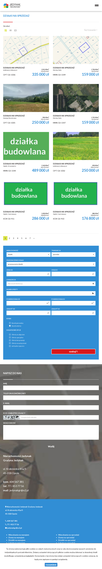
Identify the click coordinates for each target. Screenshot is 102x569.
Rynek (9, 318)
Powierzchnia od (13, 299)
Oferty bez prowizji (17, 340)
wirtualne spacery (16, 346)
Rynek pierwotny (16, 323)
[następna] (34, 238)
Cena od (10, 270)
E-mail (6, 403)
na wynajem (18, 535)
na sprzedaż (68, 535)
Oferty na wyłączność (17, 343)
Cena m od (11, 309)
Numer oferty (12, 289)
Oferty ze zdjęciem (17, 335)
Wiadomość (9, 423)
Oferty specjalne (16, 337)
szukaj (73, 351)
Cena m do (55, 309)
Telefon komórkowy (14, 393)
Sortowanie (90, 30)
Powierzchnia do (58, 299)
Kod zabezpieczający (14, 413)
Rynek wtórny (15, 326)
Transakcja (56, 250)
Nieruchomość (12, 250)
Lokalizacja (11, 280)
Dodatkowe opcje (14, 330)
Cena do (54, 270)
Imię (5, 383)
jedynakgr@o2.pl (19, 490)
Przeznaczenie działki (15, 260)
